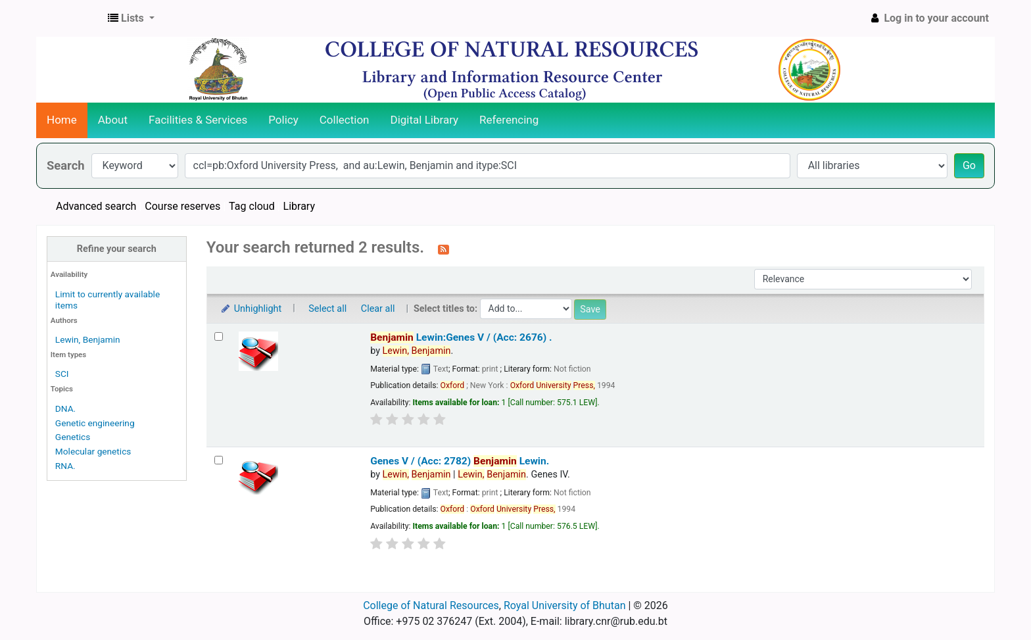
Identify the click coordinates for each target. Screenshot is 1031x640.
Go (969, 165)
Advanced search (96, 206)
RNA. (65, 465)
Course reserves (182, 206)
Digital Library (425, 119)
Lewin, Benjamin (87, 339)
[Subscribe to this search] (443, 248)
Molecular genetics (93, 451)
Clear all (378, 308)
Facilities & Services (198, 119)
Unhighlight (251, 308)
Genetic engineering (95, 423)
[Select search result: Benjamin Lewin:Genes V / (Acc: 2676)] (218, 336)
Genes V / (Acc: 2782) (459, 461)
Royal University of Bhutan (565, 605)
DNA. (65, 408)
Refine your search (116, 249)
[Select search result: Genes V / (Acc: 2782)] (218, 460)
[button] (131, 18)
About (113, 119)
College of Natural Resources (431, 605)
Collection (345, 119)
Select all (327, 308)
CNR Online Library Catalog (70, 18)
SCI (62, 373)
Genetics (72, 436)
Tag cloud (252, 206)
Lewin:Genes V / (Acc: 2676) (461, 337)
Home (62, 119)
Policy (283, 119)
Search (66, 165)
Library (299, 206)
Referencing (509, 119)
